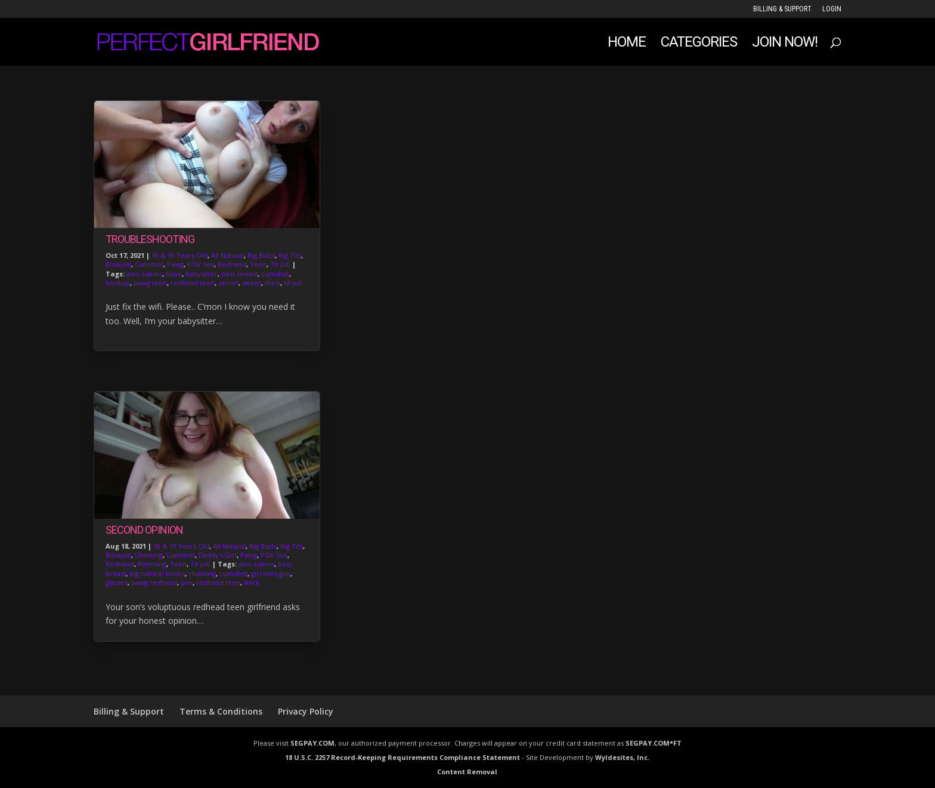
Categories (699, 44)
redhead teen (193, 282)
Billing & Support (782, 9)
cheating (202, 573)
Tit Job (280, 264)
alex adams (144, 273)
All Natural (227, 255)
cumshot (275, 273)
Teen (258, 264)
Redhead (232, 264)
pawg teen (150, 282)
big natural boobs (157, 573)
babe (174, 273)
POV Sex (200, 264)
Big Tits (289, 255)
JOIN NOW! (785, 44)
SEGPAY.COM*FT (654, 742)
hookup (118, 282)
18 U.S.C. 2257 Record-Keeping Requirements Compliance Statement (402, 757)
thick (272, 282)
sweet (251, 282)
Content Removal (467, 771)
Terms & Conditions (220, 711)
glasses (117, 582)
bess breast (239, 273)
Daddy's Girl (218, 554)
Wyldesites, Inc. (622, 757)
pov (187, 582)
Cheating (149, 554)
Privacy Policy (305, 711)
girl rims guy (270, 573)
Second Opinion (144, 530)
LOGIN (831, 9)
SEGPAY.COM (312, 742)
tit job (293, 282)
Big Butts (261, 255)
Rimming (152, 563)
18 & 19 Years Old (179, 255)
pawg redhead (154, 582)
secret (228, 282)
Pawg (175, 264)
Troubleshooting (150, 239)
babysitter (201, 273)
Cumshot (149, 264)
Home (627, 44)
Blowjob (118, 264)
